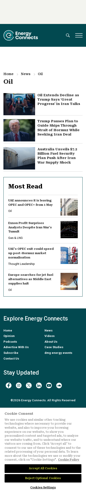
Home (8, 74)
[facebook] (8, 385)
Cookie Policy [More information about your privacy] (68, 459)
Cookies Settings (43, 487)
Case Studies (53, 347)
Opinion (9, 336)
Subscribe (10, 353)
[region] (43, 450)
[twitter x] (29, 385)
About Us (50, 341)
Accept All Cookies (43, 468)
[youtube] (49, 385)
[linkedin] (39, 385)
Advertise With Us (16, 347)
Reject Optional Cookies (43, 478)
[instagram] (19, 385)
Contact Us (11, 358)
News (26, 74)
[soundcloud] (59, 385)
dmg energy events (58, 353)
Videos (49, 336)
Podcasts (10, 341)
